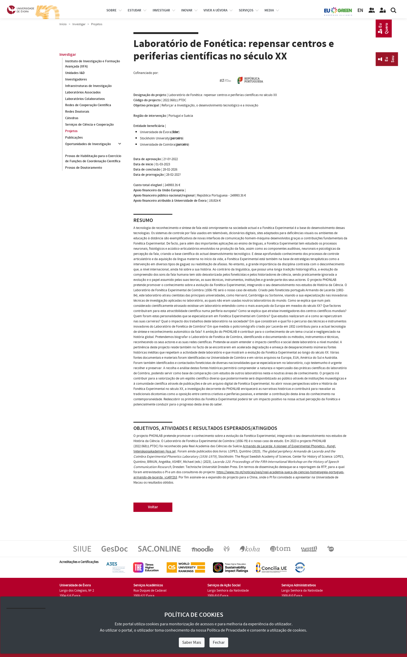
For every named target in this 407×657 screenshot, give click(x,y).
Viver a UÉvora (215, 10)
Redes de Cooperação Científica (88, 105)
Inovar (186, 10)
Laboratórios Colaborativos (85, 99)
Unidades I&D (75, 73)
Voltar (153, 507)
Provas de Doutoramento (83, 167)
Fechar (219, 642)
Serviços (246, 10)
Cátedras (71, 118)
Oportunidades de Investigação (88, 144)
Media (269, 10)
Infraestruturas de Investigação (88, 86)
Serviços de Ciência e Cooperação (89, 125)
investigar (161, 10)
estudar (134, 10)
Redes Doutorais (77, 112)
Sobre (111, 10)
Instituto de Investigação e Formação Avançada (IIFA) (92, 64)
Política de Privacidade (226, 630)
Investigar (78, 24)
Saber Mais (191, 642)
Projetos (71, 131)
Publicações (74, 138)
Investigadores (76, 79)
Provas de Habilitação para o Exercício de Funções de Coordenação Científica (93, 159)
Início (63, 24)
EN (360, 10)
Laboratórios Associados (83, 92)
